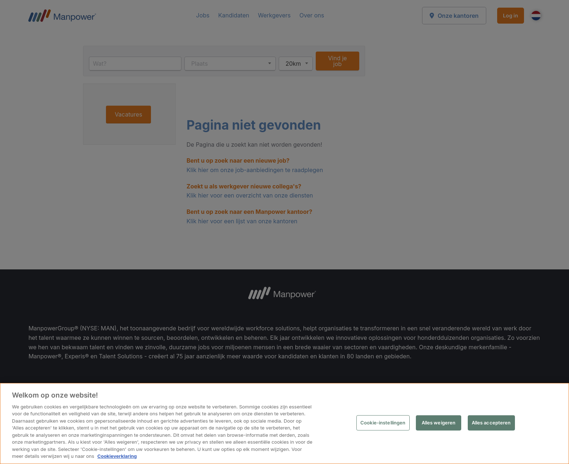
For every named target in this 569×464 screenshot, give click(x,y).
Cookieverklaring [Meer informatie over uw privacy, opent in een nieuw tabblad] (116, 456)
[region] (284, 424)
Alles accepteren (491, 423)
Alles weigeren (439, 423)
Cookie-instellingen (383, 423)
